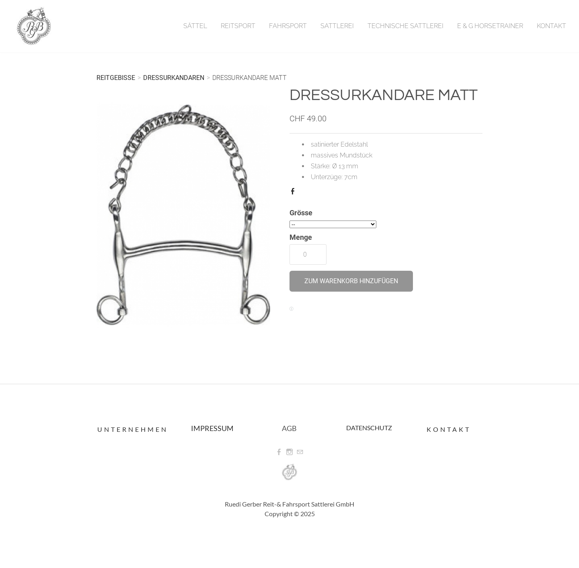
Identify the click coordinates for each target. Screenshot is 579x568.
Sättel (195, 26)
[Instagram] (289, 452)
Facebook (294, 193)
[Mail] (300, 452)
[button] (351, 281)
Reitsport (238, 26)
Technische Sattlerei (405, 26)
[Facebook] (279, 452)
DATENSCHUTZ (369, 427)
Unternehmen (132, 429)
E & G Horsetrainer (490, 26)
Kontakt (551, 26)
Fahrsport (288, 26)
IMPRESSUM (212, 428)
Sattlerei (337, 26)
